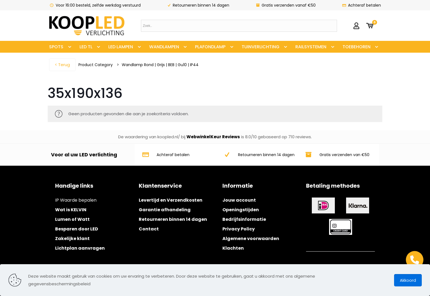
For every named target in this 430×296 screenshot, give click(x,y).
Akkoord (408, 280)
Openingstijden (240, 210)
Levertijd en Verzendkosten (170, 200)
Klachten (233, 248)
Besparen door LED (76, 229)
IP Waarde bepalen (76, 200)
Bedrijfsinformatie (244, 219)
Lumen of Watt (72, 219)
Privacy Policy (238, 229)
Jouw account (239, 200)
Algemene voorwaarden (250, 238)
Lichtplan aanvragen (80, 248)
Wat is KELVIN (70, 210)
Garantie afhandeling (165, 210)
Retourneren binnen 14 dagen (173, 219)
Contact (149, 229)
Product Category (95, 64)
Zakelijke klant (72, 238)
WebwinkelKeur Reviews (213, 137)
